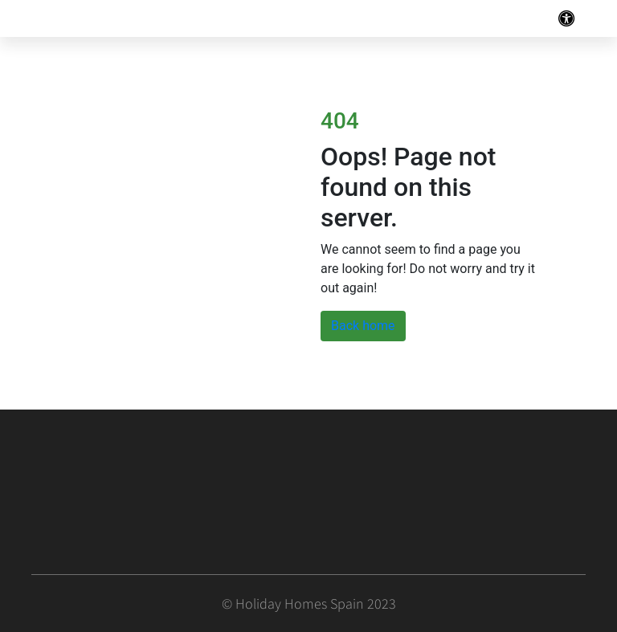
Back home (363, 325)
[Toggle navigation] (566, 18)
